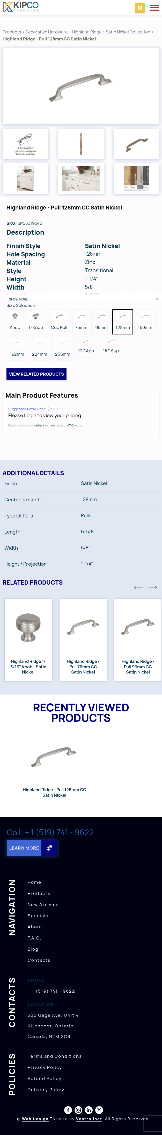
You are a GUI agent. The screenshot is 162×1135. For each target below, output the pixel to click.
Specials (38, 916)
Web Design (35, 1118)
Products (12, 32)
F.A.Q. (34, 938)
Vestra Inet (89, 1118)
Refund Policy (45, 1078)
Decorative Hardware (46, 32)
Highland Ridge (87, 32)
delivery (39, 425)
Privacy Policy (45, 1067)
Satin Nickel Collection (128, 32)
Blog (33, 949)
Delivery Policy (46, 1089)
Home (34, 882)
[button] (138, 588)
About (35, 927)
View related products (36, 374)
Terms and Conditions (55, 1056)
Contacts (39, 960)
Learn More (24, 848)
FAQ (70, 425)
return (53, 425)
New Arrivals (43, 904)
